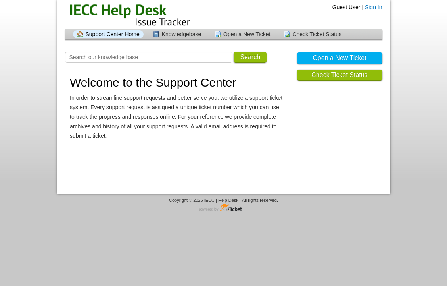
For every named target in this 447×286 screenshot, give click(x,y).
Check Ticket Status (316, 34)
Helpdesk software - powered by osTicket (224, 208)
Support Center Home (113, 34)
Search (250, 57)
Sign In (373, 7)
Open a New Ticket (246, 34)
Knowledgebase (181, 34)
